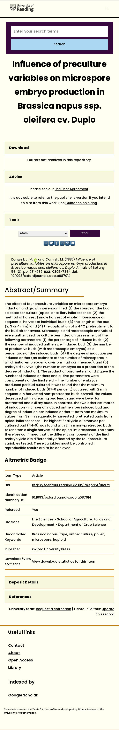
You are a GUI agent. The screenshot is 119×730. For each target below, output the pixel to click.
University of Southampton (20, 713)
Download (19, 148)
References (20, 597)
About (14, 653)
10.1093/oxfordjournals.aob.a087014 (40, 276)
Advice (15, 177)
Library (14, 668)
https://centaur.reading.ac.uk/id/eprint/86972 (71, 485)
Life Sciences (42, 519)
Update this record (105, 612)
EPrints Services (87, 709)
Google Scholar (23, 695)
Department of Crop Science (82, 525)
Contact (16, 646)
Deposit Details (23, 582)
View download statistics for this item (63, 561)
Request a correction (53, 609)
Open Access (20, 660)
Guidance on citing (81, 203)
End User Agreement (71, 189)
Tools (14, 220)
